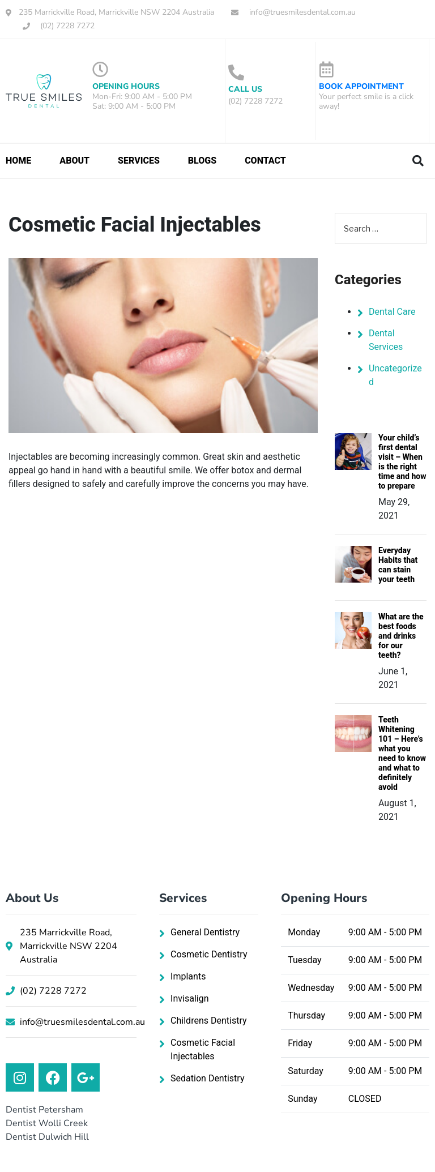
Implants (188, 976)
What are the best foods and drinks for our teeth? (401, 636)
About (74, 160)
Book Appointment (361, 86)
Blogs (202, 160)
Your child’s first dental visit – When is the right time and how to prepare (402, 461)
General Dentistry (205, 932)
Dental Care (392, 311)
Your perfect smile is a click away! (366, 101)
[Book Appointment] (327, 70)
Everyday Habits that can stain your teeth (397, 565)
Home (18, 160)
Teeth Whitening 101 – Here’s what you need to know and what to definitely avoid (402, 753)
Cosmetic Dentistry (208, 954)
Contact (265, 160)
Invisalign (189, 998)
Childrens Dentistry (208, 1020)
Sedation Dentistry (207, 1078)
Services (139, 160)
